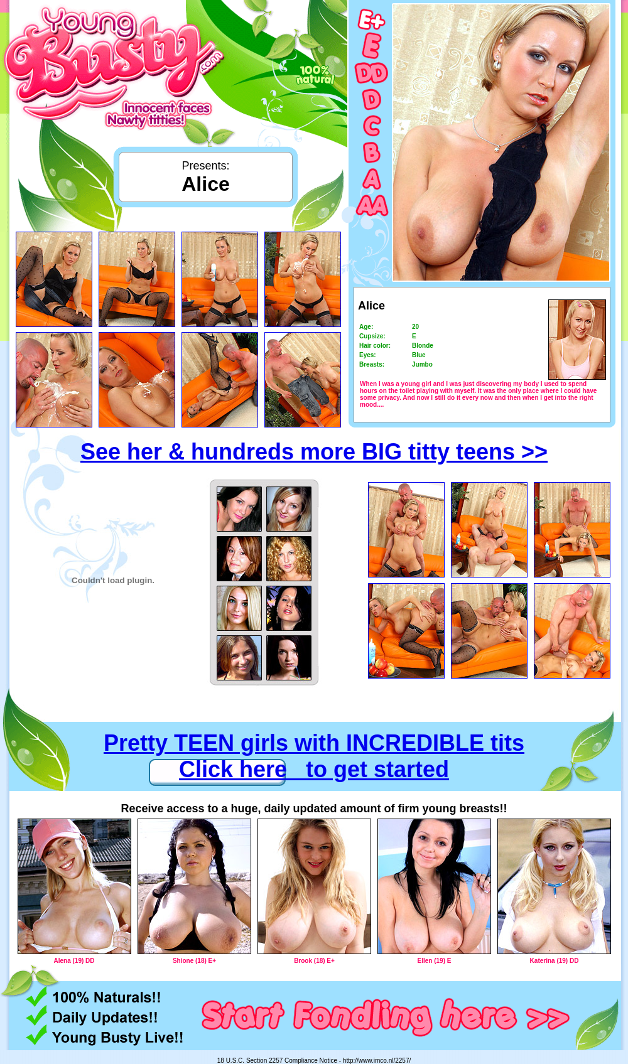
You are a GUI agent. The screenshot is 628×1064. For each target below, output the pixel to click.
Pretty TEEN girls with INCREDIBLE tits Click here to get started (314, 756)
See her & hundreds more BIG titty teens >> (314, 452)
